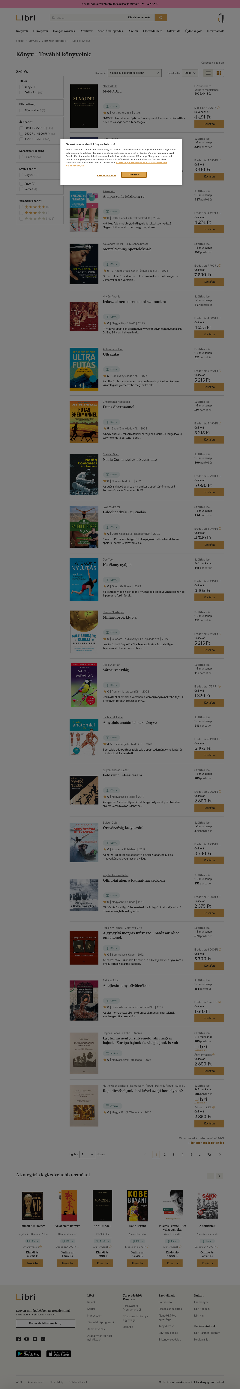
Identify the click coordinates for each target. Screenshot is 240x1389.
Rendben (134, 174)
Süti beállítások (106, 175)
